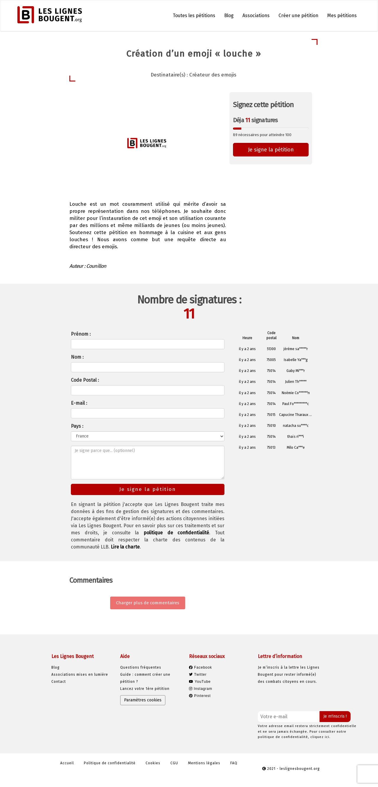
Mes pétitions (342, 15)
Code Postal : (85, 380)
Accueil (67, 763)
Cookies (153, 763)
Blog (229, 15)
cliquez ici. (320, 737)
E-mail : (79, 403)
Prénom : (81, 334)
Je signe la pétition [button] (271, 149)
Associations (256, 15)
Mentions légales (204, 763)
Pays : (77, 426)
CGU (174, 763)
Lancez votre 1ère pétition (145, 689)
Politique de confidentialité (110, 763)
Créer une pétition (298, 15)
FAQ (233, 763)
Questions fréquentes (140, 667)
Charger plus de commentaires (147, 602)
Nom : (77, 357)
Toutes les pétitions (194, 15)
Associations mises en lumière (79, 674)
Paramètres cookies (143, 700)
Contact (58, 682)
